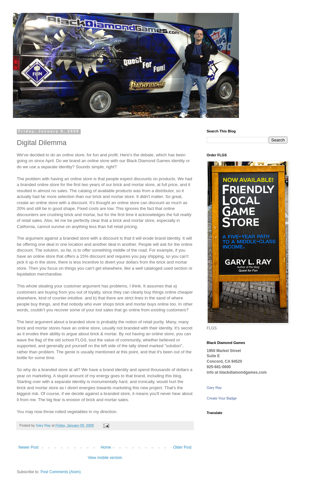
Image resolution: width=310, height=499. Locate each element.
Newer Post (28, 447)
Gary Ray (214, 388)
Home (106, 447)
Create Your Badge (222, 398)
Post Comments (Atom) (60, 472)
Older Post (182, 447)
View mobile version (105, 457)
